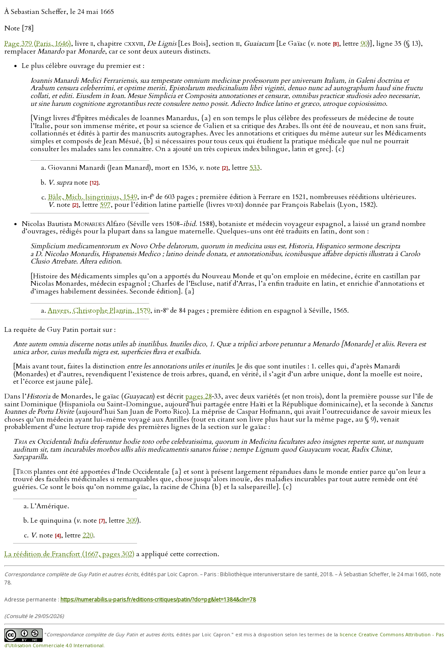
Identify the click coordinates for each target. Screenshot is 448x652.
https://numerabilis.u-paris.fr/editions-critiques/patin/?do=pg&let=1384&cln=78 (158, 599)
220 (88, 535)
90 (364, 43)
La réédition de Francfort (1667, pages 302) (69, 554)
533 (255, 167)
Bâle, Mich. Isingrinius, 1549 (92, 197)
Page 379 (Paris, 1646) (37, 43)
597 (105, 204)
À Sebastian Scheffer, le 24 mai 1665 (59, 12)
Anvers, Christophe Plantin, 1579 (99, 310)
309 (132, 520)
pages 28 (198, 396)
